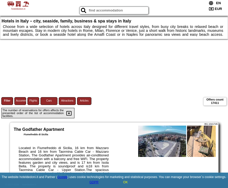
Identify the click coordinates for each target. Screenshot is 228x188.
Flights (33, 100)
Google (62, 177)
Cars (49, 100)
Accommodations (21, 100)
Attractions (67, 100)
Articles (84, 100)
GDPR (93, 182)
